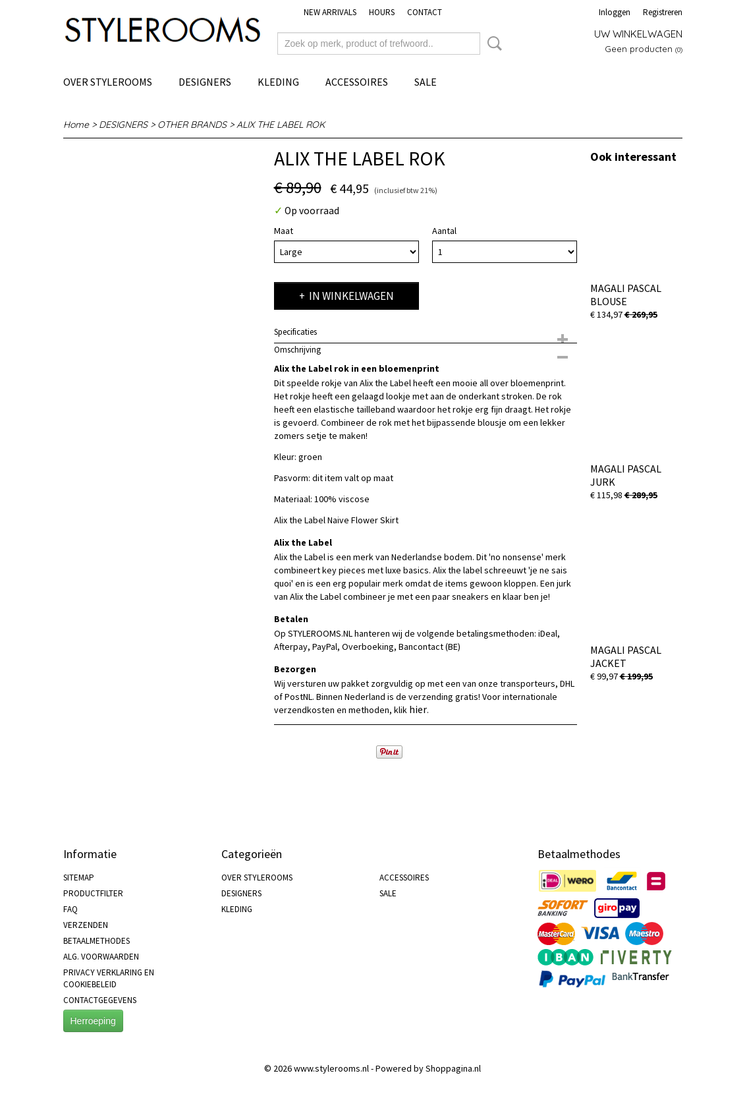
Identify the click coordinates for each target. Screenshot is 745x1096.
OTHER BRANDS (192, 124)
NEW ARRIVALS (330, 12)
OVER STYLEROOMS (107, 81)
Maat (283, 231)
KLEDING (278, 81)
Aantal (444, 231)
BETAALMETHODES (96, 940)
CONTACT (424, 12)
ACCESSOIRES (356, 81)
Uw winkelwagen (638, 34)
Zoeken (492, 43)
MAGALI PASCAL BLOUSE (625, 294)
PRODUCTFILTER (93, 893)
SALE (425, 81)
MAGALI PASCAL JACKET (625, 656)
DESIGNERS (205, 81)
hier (418, 709)
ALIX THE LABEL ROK (280, 124)
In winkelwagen (351, 296)
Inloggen (614, 12)
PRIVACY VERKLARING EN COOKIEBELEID (108, 978)
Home (76, 124)
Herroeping (93, 1021)
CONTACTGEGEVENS (99, 1000)
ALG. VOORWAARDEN (101, 956)
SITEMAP (78, 877)
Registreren (662, 12)
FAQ (70, 909)
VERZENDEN (85, 925)
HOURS (382, 12)
